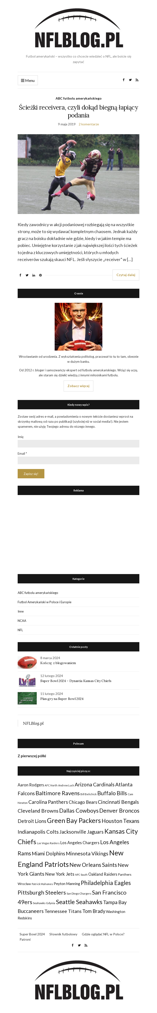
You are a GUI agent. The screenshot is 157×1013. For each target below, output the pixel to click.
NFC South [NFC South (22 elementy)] (81, 874)
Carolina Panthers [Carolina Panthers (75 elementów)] (48, 802)
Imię (21, 437)
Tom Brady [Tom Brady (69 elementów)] (93, 911)
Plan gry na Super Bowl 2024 (62, 699)
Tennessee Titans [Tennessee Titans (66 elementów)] (63, 911)
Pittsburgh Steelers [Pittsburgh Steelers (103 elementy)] (42, 892)
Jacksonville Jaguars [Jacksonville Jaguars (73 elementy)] (81, 832)
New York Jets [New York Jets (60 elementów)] (59, 874)
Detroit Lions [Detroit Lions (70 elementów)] (32, 821)
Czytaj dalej (125, 275)
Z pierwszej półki (32, 756)
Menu (28, 80)
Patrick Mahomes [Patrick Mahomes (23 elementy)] (42, 883)
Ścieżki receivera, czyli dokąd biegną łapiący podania (78, 111)
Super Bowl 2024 (32, 934)
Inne (21, 611)
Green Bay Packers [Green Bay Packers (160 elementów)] (74, 820)
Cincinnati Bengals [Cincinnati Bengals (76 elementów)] (118, 802)
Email (22, 453)
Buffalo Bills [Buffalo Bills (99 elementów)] (112, 793)
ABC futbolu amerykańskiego (79, 98)
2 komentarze (89, 124)
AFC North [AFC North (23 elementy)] (51, 785)
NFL (20, 630)
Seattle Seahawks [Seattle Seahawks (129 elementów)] (79, 901)
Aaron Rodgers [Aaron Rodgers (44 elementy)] (31, 785)
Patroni (25, 939)
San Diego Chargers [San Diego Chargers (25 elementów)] (79, 893)
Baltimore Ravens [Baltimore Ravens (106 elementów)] (58, 792)
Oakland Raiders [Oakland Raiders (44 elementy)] (102, 874)
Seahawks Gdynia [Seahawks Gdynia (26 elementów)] (44, 903)
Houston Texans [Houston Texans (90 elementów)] (120, 821)
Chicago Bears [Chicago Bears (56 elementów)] (83, 802)
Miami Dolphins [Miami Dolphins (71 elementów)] (48, 853)
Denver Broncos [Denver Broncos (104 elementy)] (119, 810)
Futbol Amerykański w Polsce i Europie (44, 602)
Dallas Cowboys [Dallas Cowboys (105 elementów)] (79, 810)
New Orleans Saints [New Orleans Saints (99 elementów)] (93, 864)
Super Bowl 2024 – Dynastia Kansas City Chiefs (75, 681)
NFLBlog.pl (33, 723)
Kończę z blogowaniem (58, 663)
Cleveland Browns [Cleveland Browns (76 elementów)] (38, 811)
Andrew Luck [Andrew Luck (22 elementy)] (66, 785)
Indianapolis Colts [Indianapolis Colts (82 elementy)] (38, 832)
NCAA (22, 621)
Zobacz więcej (78, 386)
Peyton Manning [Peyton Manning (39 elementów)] (67, 883)
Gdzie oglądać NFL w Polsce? (103, 934)
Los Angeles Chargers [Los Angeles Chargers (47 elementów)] (79, 842)
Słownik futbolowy (63, 934)
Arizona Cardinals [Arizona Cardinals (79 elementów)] (95, 784)
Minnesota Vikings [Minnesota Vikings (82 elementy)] (87, 853)
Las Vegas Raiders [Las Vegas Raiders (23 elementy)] (48, 843)
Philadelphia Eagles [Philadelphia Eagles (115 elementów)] (106, 882)
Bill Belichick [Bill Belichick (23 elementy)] (88, 794)
